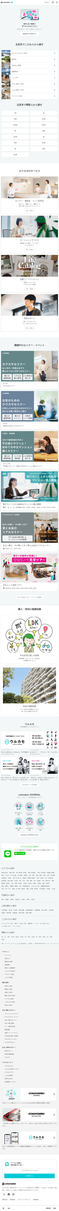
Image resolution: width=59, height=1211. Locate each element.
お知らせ (7, 958)
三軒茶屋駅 (4, 910)
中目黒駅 (51, 910)
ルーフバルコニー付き (7, 923)
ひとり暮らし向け (44, 923)
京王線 (16, 880)
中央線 (9, 878)
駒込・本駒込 (5, 886)
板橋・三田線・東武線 (32, 888)
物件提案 (7, 1029)
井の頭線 (20, 875)
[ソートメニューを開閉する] (3, 1208)
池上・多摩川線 (49, 878)
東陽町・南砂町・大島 (15, 886)
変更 (54, 1208)
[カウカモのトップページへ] (6, 2)
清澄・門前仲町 (51, 875)
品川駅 (10, 910)
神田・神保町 (45, 883)
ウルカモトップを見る (29, 785)
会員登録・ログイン (11, 1082)
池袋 (53, 880)
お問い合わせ (9, 1078)
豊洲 (44, 875)
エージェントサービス (11, 1013)
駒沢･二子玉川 (5, 875)
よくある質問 (9, 1075)
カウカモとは (9, 1066)
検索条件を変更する (29, 34)
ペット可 (36, 923)
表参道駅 (15, 913)
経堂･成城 (10, 880)
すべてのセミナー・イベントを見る (29, 597)
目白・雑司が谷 (46, 880)
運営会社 (5, 1199)
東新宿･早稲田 (31, 878)
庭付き (16, 923)
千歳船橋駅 (37, 910)
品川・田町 (32, 875)
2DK (29, 937)
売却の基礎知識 (9, 1054)
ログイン (47, 2)
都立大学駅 (44, 910)
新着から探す (9, 989)
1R (2, 937)
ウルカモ (7, 1057)
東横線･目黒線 (50, 872)
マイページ (8, 955)
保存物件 (7, 964)
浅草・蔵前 (29, 880)
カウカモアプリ (9, 1072)
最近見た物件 (9, 961)
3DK (40, 937)
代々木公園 (13, 875)
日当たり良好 (22, 923)
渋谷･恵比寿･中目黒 (21, 872)
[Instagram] (13, 1194)
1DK (8, 937)
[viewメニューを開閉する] (9, 1208)
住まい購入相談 (9, 1023)
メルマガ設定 (9, 977)
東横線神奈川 (26, 886)
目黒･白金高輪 (31, 872)
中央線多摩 (42, 888)
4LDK (3, 939)
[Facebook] (9, 1194)
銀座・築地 (39, 875)
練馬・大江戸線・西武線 (18, 888)
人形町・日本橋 (27, 883)
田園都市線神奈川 (45, 886)
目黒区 (12, 899)
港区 (3, 899)
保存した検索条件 (10, 968)
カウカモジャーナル (11, 1039)
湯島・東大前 (18, 883)
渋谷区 (23, 899)
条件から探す (9, 986)
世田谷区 (17, 899)
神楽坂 (25, 875)
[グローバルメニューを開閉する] (57, 2)
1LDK (12, 937)
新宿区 (7, 899)
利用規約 (12, 1199)
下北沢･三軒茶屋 (41, 872)
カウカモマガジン (10, 1042)
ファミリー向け (16, 926)
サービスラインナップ (11, 1017)
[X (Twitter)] (4, 1194)
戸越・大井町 (40, 878)
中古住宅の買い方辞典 (11, 1036)
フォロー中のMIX (10, 971)
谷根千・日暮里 (37, 883)
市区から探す (9, 992)
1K (5, 937)
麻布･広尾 (12, 872)
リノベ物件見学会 (10, 1026)
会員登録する (29, 1176)
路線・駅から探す (10, 995)
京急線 (48, 888)
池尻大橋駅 (21, 910)
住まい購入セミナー (11, 1020)
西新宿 (24, 878)
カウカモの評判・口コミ (12, 1069)
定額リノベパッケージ (11, 1033)
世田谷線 (4, 880)
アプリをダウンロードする (29, 1170)
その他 (53, 888)
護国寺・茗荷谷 (6, 883)
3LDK (44, 937)
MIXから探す (8, 1005)
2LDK (33, 937)
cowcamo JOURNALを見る (29, 835)
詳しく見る (29, 210)
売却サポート (9, 1051)
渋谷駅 (15, 910)
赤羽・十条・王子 (6, 888)
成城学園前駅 (29, 910)
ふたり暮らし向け (6, 926)
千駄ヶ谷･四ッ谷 (17, 878)
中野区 (28, 899)
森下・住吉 (22, 880)
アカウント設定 (9, 974)
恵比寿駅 (8, 913)
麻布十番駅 (29, 913)
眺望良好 (30, 923)
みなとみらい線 (35, 886)
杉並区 (33, 899)
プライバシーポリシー (24, 1199)
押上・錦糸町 (37, 880)
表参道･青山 (5, 872)
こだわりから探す (10, 1002)
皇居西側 (4, 878)
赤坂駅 (3, 913)
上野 (12, 883)
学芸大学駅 (21, 913)
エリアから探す (9, 999)
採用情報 (35, 1199)
